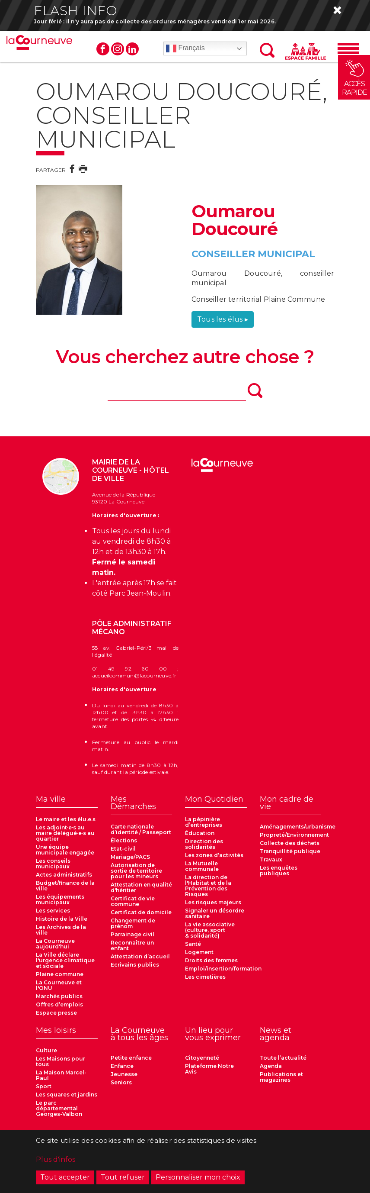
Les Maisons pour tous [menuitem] (60, 1061)
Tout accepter (65, 1177)
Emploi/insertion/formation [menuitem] (223, 968)
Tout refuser (123, 1177)
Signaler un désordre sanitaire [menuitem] (214, 913)
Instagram (117, 48)
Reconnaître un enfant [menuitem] (132, 945)
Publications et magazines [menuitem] (281, 1077)
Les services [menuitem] (53, 910)
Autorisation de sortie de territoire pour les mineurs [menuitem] (136, 871)
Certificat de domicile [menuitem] (141, 912)
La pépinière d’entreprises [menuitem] (203, 822)
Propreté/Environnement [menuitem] (294, 835)
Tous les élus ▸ (222, 319)
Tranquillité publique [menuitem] (290, 851)
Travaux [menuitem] (271, 859)
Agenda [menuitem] (271, 1066)
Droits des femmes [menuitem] (211, 960)
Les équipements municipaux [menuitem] (60, 899)
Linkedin (132, 48)
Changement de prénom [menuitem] (133, 923)
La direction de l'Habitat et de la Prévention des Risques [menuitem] (208, 885)
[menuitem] (67, 802)
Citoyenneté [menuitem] (202, 1057)
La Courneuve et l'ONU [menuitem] (59, 985)
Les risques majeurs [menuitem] (213, 902)
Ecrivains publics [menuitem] (135, 964)
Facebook (102, 48)
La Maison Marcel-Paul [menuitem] (61, 1075)
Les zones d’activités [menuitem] (214, 855)
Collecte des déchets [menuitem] (289, 843)
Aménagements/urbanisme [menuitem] (297, 826)
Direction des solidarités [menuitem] (204, 844)
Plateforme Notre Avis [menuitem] (209, 1069)
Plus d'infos (55, 1159)
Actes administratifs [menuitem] (64, 874)
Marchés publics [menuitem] (59, 996)
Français (185, 48)
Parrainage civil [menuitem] (132, 934)
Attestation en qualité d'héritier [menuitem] (141, 887)
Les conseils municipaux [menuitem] (53, 864)
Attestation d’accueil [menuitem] (140, 956)
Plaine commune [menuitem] (59, 974)
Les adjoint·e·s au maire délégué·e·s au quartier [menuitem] (65, 833)
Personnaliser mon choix (198, 1177)
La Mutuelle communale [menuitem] (202, 866)
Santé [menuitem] (193, 944)
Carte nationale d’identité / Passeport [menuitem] (141, 829)
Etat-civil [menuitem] (123, 848)
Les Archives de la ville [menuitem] (61, 930)
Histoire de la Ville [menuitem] (61, 919)
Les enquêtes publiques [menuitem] (278, 870)
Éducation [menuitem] (199, 833)
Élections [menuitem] (124, 840)
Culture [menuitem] (46, 1050)
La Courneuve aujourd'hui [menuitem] (55, 944)
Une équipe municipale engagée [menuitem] (65, 850)
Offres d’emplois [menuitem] (59, 1004)
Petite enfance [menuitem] (131, 1057)
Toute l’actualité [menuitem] (283, 1057)
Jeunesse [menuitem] (124, 1074)
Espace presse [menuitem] (56, 1012)
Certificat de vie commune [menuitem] (133, 901)
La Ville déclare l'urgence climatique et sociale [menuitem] (65, 960)
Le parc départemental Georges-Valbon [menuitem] (59, 1108)
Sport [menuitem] (43, 1086)
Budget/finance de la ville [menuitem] (65, 886)
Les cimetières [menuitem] (205, 977)
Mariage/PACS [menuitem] (130, 857)
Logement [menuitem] (199, 952)
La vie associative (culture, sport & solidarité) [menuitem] (210, 930)
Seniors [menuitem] (121, 1082)
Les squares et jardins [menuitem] (66, 1094)
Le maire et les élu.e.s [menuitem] (66, 819)
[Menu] (348, 48)
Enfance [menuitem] (122, 1066)
